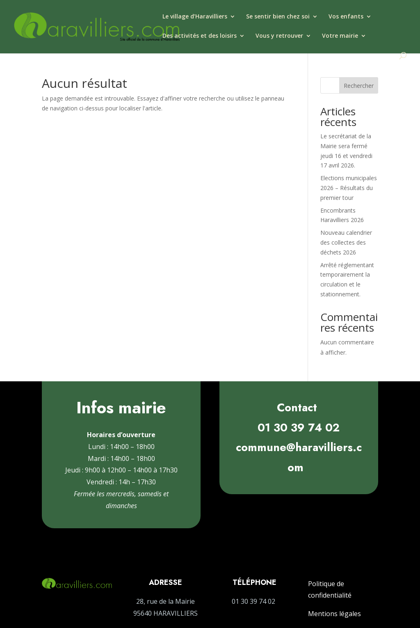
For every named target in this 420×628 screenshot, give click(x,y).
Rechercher (359, 85)
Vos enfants (346, 17)
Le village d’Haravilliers (194, 17)
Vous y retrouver (279, 36)
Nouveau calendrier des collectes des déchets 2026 (346, 242)
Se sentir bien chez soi (278, 17)
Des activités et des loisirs (199, 36)
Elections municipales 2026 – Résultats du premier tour (348, 188)
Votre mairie (340, 36)
